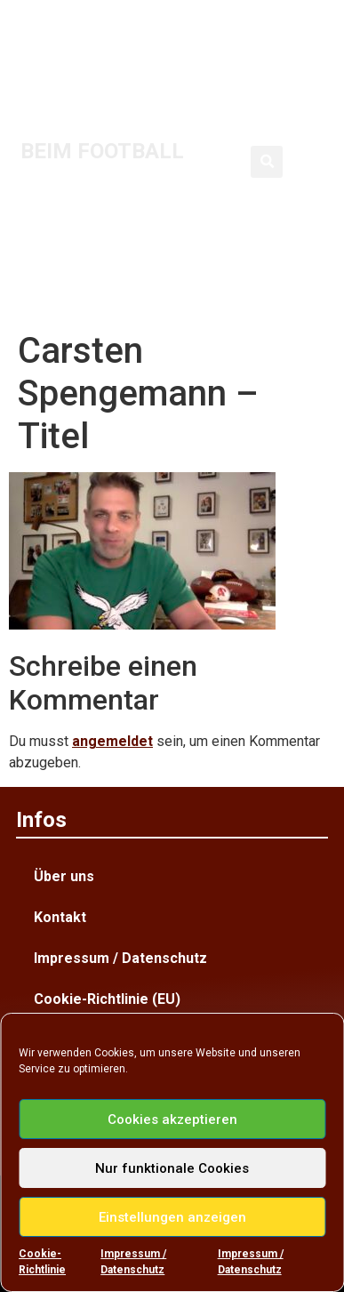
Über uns (64, 876)
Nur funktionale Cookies (172, 1168)
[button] (267, 162)
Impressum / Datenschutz (133, 1262)
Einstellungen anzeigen (172, 1217)
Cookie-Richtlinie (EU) (107, 999)
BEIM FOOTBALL (102, 151)
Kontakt (60, 917)
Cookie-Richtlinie (42, 1262)
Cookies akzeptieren (172, 1119)
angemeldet (112, 741)
